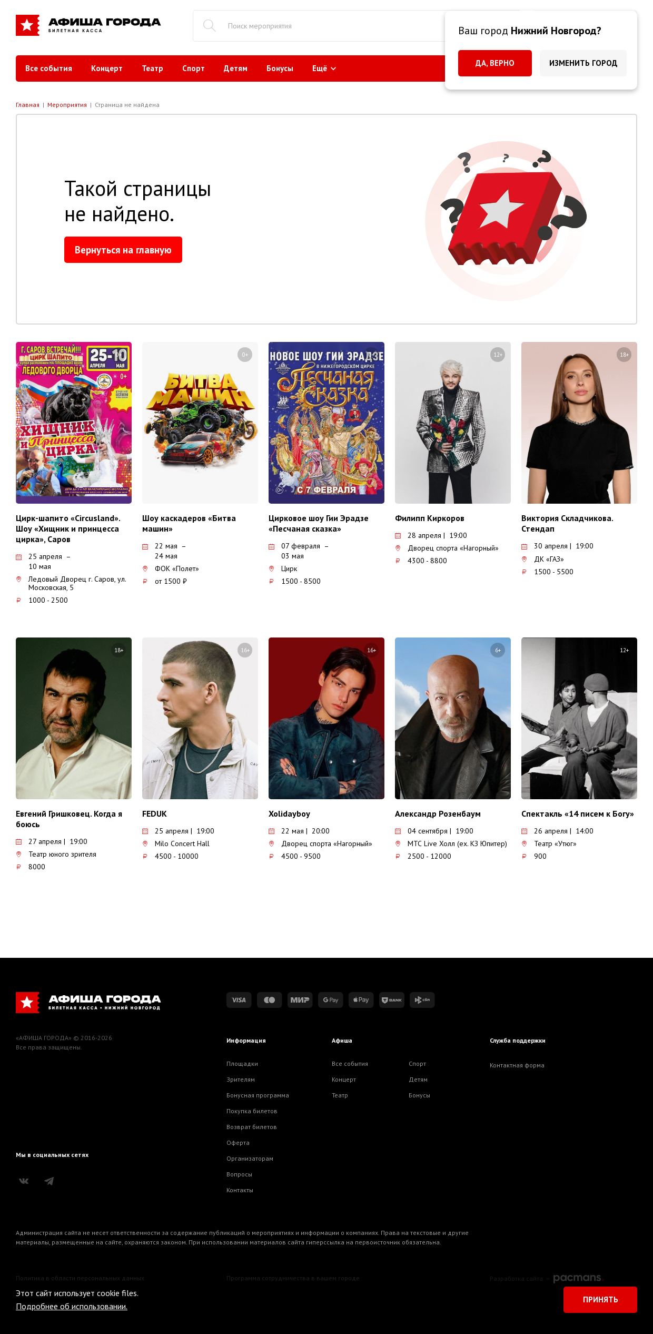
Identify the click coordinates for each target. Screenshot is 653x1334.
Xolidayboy (289, 813)
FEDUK (154, 813)
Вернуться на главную (123, 249)
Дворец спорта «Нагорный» (447, 548)
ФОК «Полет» (170, 568)
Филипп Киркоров (429, 518)
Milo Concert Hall (176, 843)
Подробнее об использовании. (71, 1306)
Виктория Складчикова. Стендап (567, 523)
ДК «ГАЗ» (542, 559)
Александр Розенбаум (438, 813)
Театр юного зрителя (56, 854)
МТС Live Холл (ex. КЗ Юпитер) (451, 843)
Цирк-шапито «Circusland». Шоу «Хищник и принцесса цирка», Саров (68, 528)
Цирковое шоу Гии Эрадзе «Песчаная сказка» (319, 523)
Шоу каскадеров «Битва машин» (189, 523)
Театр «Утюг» (549, 843)
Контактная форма (517, 1065)
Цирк (283, 568)
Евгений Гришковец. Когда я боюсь (69, 818)
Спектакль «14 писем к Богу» (577, 813)
